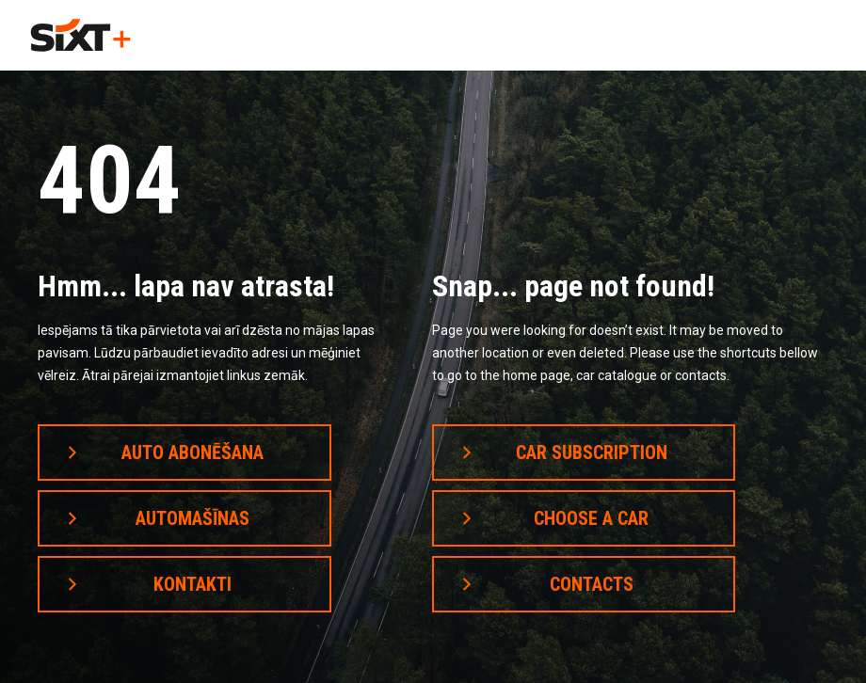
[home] (80, 35)
